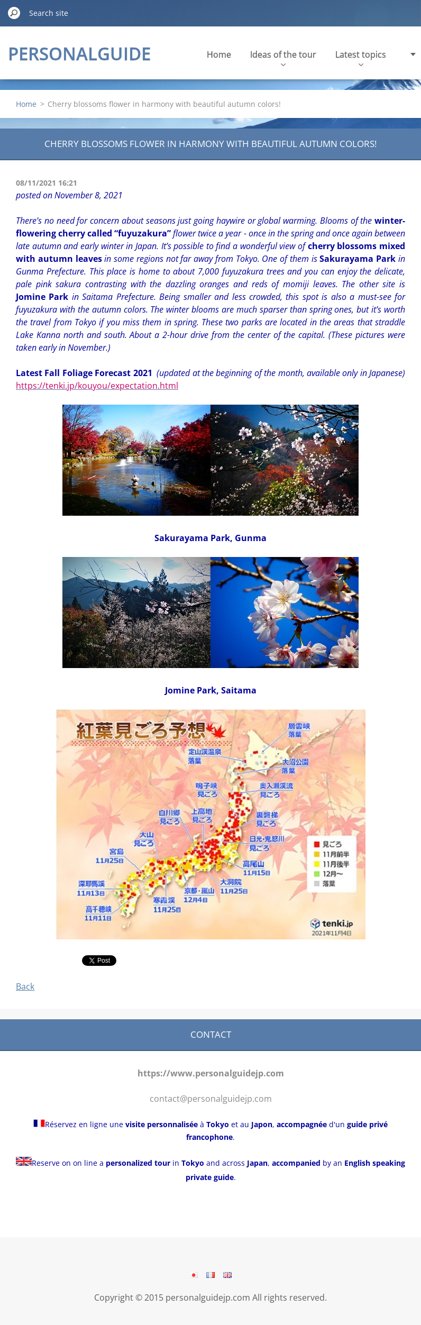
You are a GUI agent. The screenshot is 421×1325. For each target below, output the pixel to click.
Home (219, 54)
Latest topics (360, 57)
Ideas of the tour (283, 57)
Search (14, 12)
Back (25, 986)
